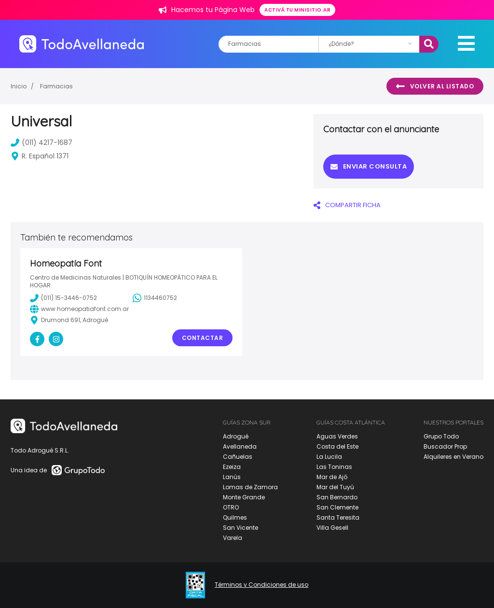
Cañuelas (237, 456)
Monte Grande (244, 497)
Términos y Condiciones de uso (261, 585)
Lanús (232, 477)
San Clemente (337, 507)
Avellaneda (240, 446)
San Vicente (240, 527)
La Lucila (329, 456)
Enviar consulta (368, 166)
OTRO (231, 507)
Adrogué (235, 436)
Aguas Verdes (337, 436)
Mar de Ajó (331, 477)
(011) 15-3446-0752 (63, 298)
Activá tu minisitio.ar (297, 10)
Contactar (202, 338)
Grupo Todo (441, 436)
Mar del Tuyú (335, 487)
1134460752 (155, 298)
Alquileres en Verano (453, 456)
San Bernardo (336, 497)
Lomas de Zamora (250, 487)
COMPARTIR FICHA (347, 205)
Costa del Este (337, 446)
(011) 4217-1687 (41, 142)
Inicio (19, 86)
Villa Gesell (332, 527)
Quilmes (235, 517)
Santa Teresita (337, 517)
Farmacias (56, 86)
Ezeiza (232, 467)
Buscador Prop (445, 446)
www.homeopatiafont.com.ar (79, 309)
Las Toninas (334, 467)
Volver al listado (435, 86)
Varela (232, 538)
